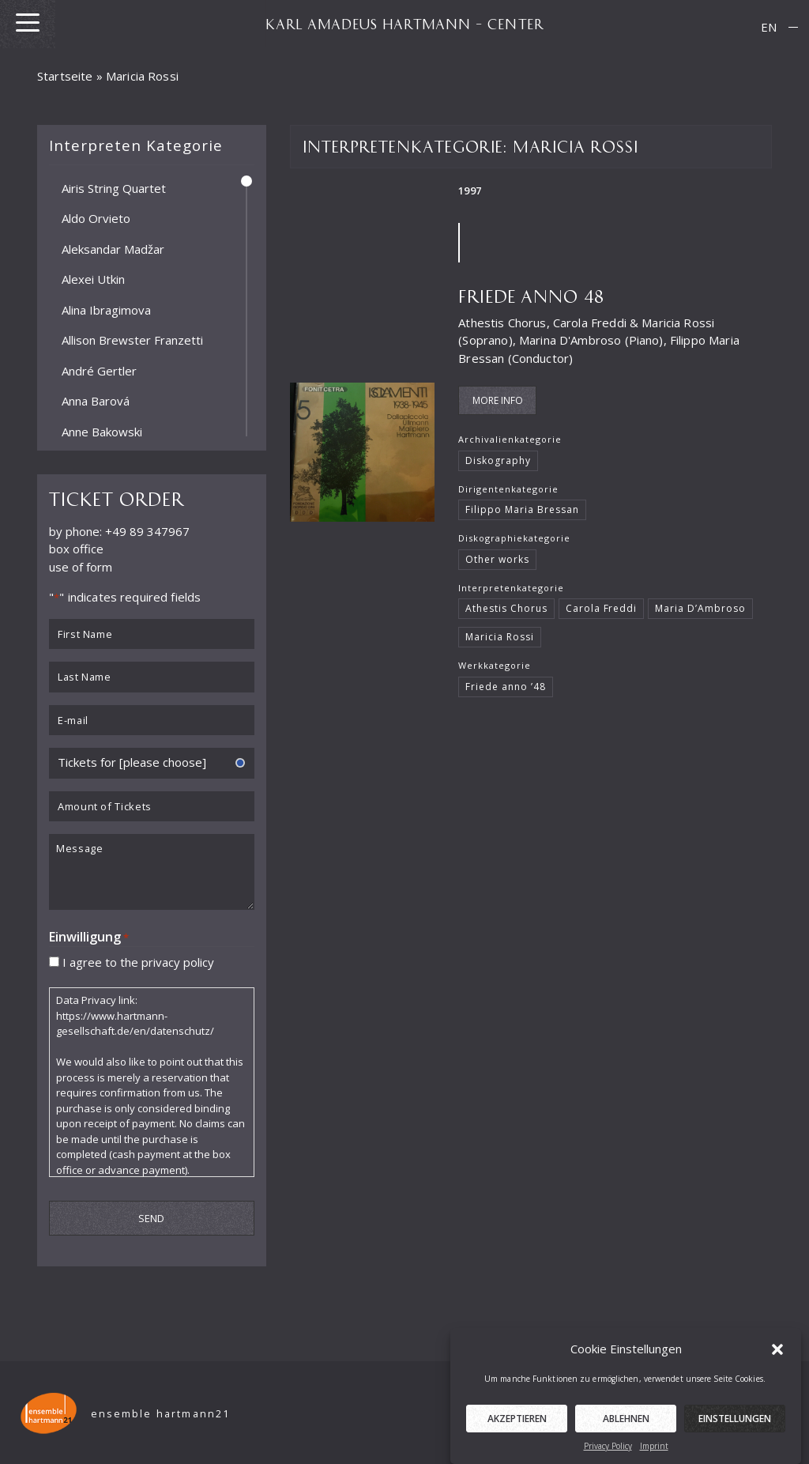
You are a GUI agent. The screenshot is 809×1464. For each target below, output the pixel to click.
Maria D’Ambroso (700, 608)
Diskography (498, 460)
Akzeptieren (517, 1430)
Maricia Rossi (499, 636)
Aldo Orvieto (96, 218)
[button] (777, 1360)
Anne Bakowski (102, 431)
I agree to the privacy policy (138, 961)
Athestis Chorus (506, 608)
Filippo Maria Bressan (521, 509)
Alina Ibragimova (106, 309)
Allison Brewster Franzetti (132, 340)
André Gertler (99, 370)
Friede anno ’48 (505, 686)
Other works (497, 559)
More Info (497, 400)
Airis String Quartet (114, 187)
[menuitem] (768, 27)
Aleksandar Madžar (113, 248)
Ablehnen (626, 1430)
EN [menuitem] (769, 27)
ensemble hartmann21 (161, 1414)
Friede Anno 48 (531, 295)
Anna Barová (96, 401)
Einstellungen (734, 1430)
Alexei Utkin (93, 279)
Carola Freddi (602, 608)
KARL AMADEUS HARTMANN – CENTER (404, 23)
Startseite (65, 76)
